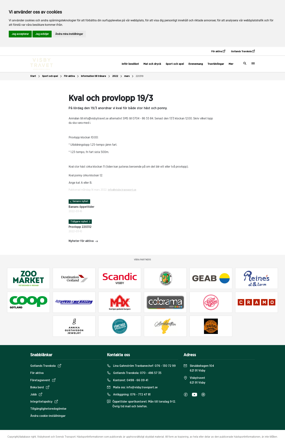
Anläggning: (129, 394)
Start (35, 76)
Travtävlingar (215, 64)
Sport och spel (175, 64)
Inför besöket (130, 64)
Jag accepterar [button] (20, 33)
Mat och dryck (152, 64)
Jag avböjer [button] (42, 33)
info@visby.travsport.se (122, 190)
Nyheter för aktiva (83, 241)
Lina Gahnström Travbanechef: (141, 365)
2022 (117, 76)
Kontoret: (127, 380)
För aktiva (218, 51)
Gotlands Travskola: (134, 373)
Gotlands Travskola (243, 51)
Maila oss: (132, 387)
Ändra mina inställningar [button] (69, 33)
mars (129, 76)
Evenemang (195, 64)
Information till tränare (96, 76)
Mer (231, 64)
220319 (139, 76)
